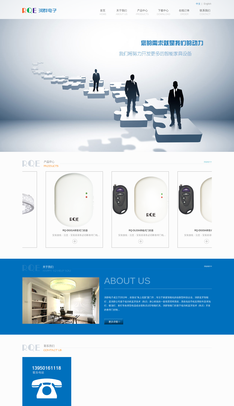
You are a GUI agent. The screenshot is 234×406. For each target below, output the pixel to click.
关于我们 (121, 10)
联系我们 (205, 10)
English (207, 3)
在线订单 (184, 10)
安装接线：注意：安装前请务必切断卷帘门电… (79, 235)
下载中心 (163, 10)
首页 (102, 10)
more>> (208, 162)
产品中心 (142, 10)
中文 (198, 3)
